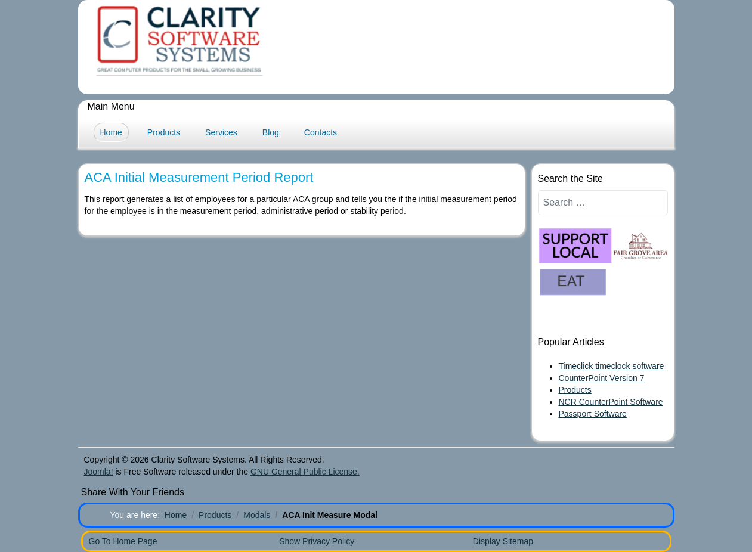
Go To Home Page (123, 541)
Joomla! (98, 471)
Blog (270, 132)
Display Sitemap (503, 541)
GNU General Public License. (305, 471)
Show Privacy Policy (316, 541)
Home (111, 132)
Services (221, 132)
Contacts (320, 132)
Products (163, 132)
